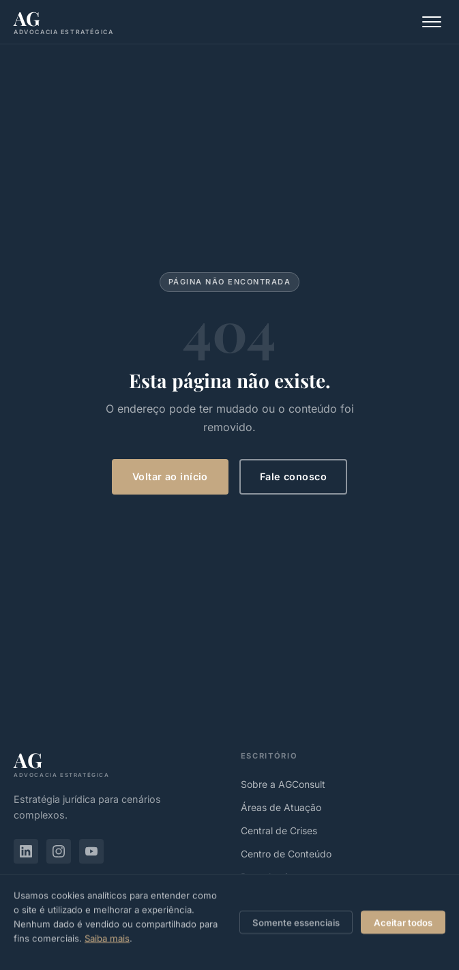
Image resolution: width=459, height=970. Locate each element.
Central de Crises (279, 830)
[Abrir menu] (431, 21)
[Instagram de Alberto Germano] (58, 851)
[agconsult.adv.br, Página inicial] (63, 22)
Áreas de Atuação (281, 807)
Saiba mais (107, 943)
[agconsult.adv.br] (116, 764)
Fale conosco (293, 476)
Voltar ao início (170, 476)
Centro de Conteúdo (286, 853)
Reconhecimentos (280, 877)
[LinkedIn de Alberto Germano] (26, 851)
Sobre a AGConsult (283, 784)
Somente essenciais (296, 927)
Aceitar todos (403, 927)
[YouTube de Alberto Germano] (91, 851)
